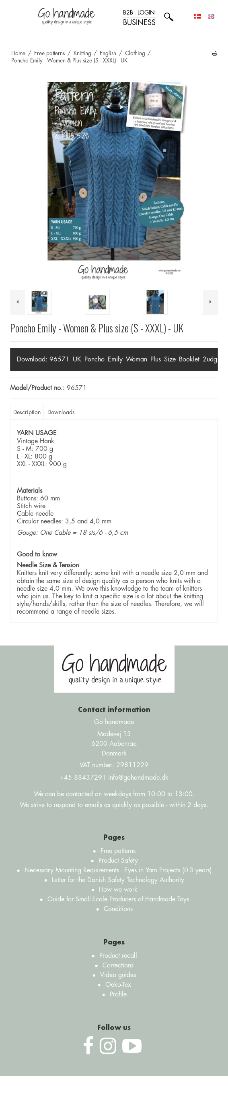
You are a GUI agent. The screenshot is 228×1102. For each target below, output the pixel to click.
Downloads (61, 412)
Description (27, 412)
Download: (117, 359)
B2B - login (139, 18)
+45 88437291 (83, 777)
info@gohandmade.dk (138, 777)
